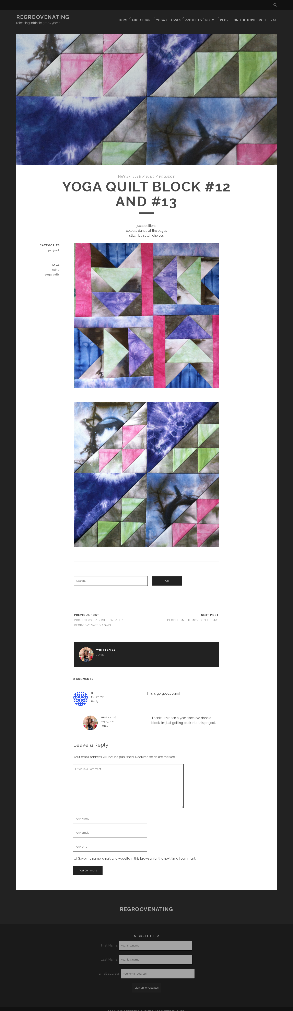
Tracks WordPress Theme (129, 1006)
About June (146, 17)
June (149, 172)
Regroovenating (43, 17)
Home (126, 17)
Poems (214, 17)
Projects (196, 17)
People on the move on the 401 (250, 17)
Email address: (109, 968)
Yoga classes (172, 17)
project (167, 172)
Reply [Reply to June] (104, 720)
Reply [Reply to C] (94, 696)
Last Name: (109, 954)
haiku (56, 264)
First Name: (109, 940)
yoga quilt (53, 269)
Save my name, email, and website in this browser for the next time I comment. (137, 854)
